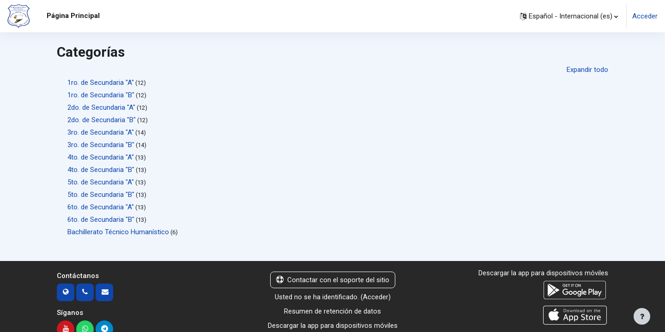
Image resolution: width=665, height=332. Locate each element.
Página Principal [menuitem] (73, 16)
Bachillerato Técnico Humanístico (118, 232)
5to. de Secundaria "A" (100, 182)
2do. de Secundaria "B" (101, 120)
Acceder (645, 16)
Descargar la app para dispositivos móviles (333, 325)
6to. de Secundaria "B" (100, 219)
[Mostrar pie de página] (642, 316)
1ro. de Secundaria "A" (100, 82)
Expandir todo (587, 69)
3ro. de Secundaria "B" (100, 145)
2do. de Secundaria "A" (101, 107)
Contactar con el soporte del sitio (332, 280)
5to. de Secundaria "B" (100, 194)
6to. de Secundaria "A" (100, 207)
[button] (569, 16)
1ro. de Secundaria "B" (100, 95)
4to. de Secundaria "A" (100, 157)
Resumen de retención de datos (332, 311)
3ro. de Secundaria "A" (100, 132)
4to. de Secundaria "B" (100, 170)
